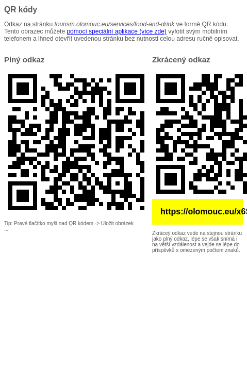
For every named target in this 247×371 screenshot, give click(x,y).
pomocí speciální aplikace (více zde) (116, 31)
